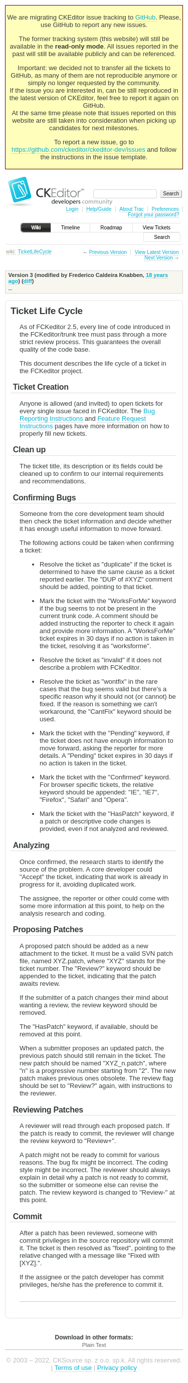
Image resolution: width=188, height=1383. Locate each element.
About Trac (131, 209)
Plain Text (94, 1345)
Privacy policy (117, 1367)
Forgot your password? (153, 214)
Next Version (158, 257)
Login (72, 209)
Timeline (70, 227)
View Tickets (156, 227)
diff (28, 281)
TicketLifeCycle (34, 251)
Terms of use (73, 1367)
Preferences (165, 209)
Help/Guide (98, 209)
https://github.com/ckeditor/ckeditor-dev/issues (78, 149)
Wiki (36, 227)
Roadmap (111, 227)
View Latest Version (157, 252)
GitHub (145, 17)
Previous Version (108, 252)
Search (162, 237)
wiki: (11, 251)
